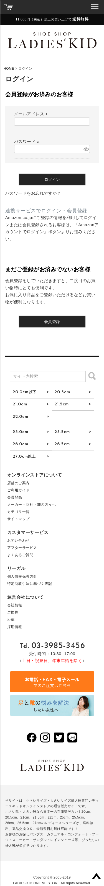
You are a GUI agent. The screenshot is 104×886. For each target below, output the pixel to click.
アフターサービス (22, 548)
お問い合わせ (18, 540)
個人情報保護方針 (22, 576)
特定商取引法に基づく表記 (29, 584)
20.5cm (62, 392)
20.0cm (24, 392)
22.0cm (20, 417)
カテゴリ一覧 (18, 512)
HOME (9, 69)
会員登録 (14, 497)
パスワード (27, 141)
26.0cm (20, 444)
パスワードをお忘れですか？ (33, 193)
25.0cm (20, 432)
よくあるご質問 (20, 555)
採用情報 (14, 627)
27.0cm (24, 456)
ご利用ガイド (18, 490)
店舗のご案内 (18, 483)
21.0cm (19, 404)
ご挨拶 (13, 612)
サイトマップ (18, 519)
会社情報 (14, 605)
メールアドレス (32, 113)
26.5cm (62, 444)
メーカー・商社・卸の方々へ (31, 504)
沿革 (11, 619)
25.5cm (62, 432)
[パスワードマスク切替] (86, 149)
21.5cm (61, 404)
